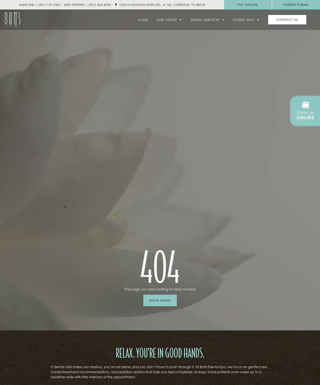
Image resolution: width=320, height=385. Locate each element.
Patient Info (246, 19)
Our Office (169, 19)
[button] (305, 111)
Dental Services (208, 19)
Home (143, 20)
